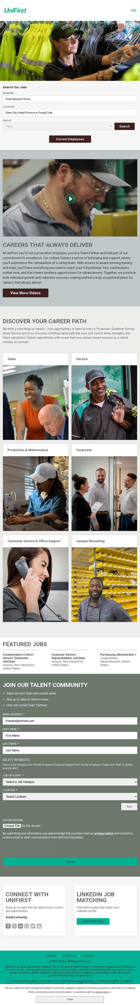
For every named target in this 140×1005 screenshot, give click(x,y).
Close (70, 999)
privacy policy (104, 833)
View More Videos (25, 293)
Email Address (14, 714)
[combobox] (70, 112)
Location (8, 106)
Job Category (13, 775)
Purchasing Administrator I (118, 654)
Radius (7, 120)
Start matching (93, 921)
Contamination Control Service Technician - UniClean (18, 658)
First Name (11, 729)
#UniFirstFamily (16, 917)
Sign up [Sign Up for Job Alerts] (70, 861)
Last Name (11, 744)
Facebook (8, 926)
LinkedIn (20, 926)
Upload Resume (13, 820)
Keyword (8, 93)
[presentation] (26, 848)
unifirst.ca (88, 955)
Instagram (26, 926)
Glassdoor (32, 926)
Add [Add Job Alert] (129, 806)
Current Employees (70, 139)
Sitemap (51, 955)
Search (124, 126)
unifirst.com (69, 955)
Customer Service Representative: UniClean (68, 656)
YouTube (39, 926)
